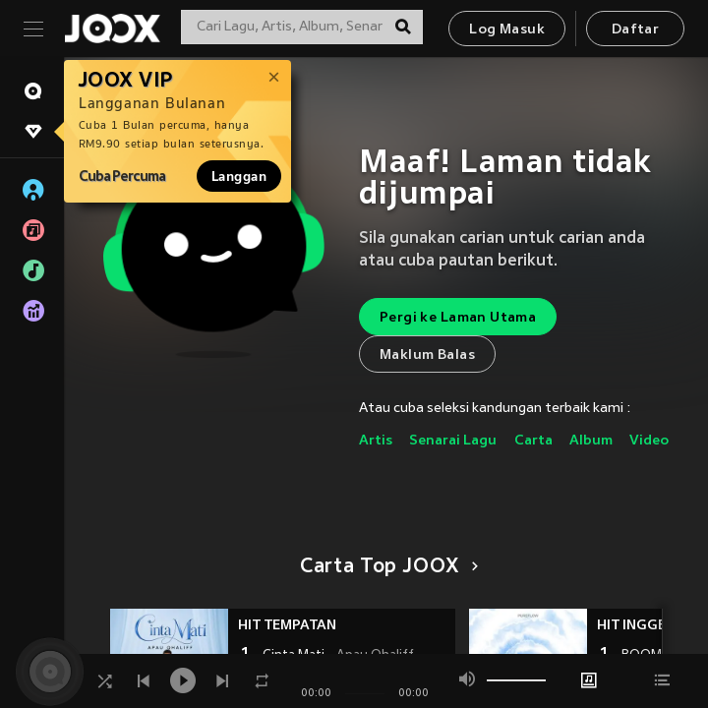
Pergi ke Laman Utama (458, 318)
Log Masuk (507, 30)
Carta (533, 441)
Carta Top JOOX (386, 567)
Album (591, 441)
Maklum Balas (427, 355)
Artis (375, 441)
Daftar (635, 30)
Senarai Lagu (453, 441)
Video (649, 441)
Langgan (238, 176)
